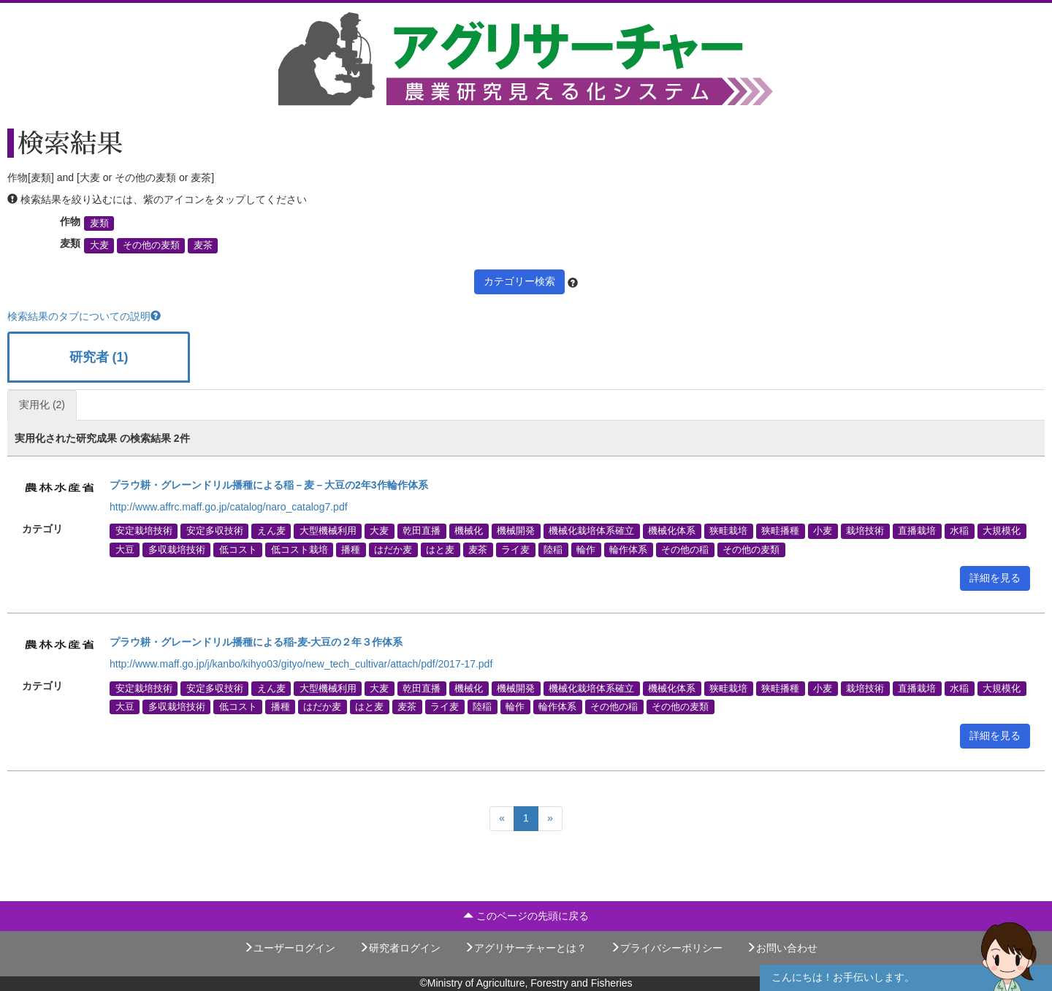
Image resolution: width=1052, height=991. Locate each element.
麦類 (99, 223)
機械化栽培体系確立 (591, 531)
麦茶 (203, 245)
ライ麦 (515, 549)
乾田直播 (422, 531)
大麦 (99, 245)
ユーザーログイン (289, 948)
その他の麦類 (151, 245)
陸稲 (553, 549)
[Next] (550, 818)
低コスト (238, 549)
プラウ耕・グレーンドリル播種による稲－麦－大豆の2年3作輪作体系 (269, 485)
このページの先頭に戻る (526, 916)
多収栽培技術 (176, 549)
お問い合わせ (781, 948)
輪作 (585, 549)
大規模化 (1002, 531)
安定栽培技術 (143, 531)
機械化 (468, 531)
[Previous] (501, 818)
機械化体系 (671, 531)
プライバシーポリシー (666, 948)
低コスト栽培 (299, 549)
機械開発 (516, 531)
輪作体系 (628, 549)
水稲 (959, 531)
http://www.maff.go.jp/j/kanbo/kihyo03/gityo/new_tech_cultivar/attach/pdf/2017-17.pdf (301, 664)
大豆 (124, 549)
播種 (350, 549)
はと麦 (440, 549)
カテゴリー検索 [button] (519, 281)
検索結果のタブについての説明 (84, 316)
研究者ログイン (400, 948)
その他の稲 (685, 549)
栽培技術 (865, 531)
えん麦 (271, 531)
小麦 (822, 531)
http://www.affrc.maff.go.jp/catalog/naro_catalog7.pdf (229, 507)
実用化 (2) (42, 404)
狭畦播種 (780, 531)
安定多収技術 (214, 531)
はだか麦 (393, 549)
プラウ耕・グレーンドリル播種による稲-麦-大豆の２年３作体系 (256, 642)
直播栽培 (917, 531)
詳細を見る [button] (995, 577)
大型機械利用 (328, 531)
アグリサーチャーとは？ (525, 948)
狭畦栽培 (728, 531)
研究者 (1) (99, 357)
